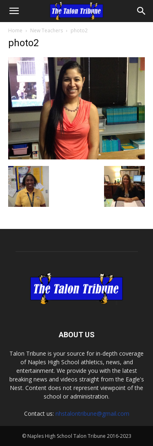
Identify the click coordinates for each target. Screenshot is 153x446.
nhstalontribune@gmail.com (92, 413)
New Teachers (46, 30)
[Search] (141, 11)
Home (15, 30)
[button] (14, 11)
